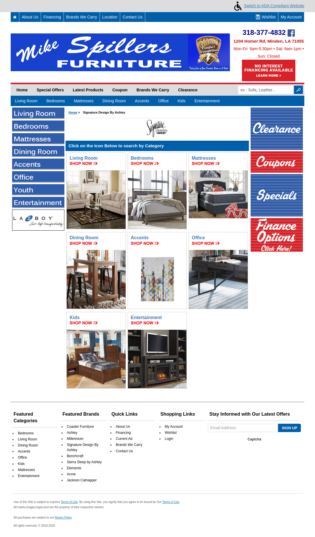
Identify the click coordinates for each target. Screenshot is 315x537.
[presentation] (253, 454)
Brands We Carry (81, 17)
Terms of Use (69, 502)
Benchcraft (75, 456)
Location (110, 17)
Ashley (72, 433)
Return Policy (63, 517)
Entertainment (206, 101)
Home (22, 90)
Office (163, 101)
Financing (52, 17)
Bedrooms (55, 101)
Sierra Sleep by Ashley (84, 462)
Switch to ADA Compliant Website (268, 5)
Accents (142, 101)
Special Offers (50, 90)
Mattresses (84, 101)
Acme (71, 474)
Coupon (120, 90)
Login (169, 439)
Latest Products (88, 90)
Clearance (187, 90)
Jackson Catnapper (82, 480)
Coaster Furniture (80, 427)
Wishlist (265, 17)
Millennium (75, 439)
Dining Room (114, 101)
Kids (181, 101)
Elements (74, 468)
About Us (30, 17)
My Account (291, 17)
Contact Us (133, 17)
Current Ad (124, 439)
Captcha (254, 439)
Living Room (26, 101)
